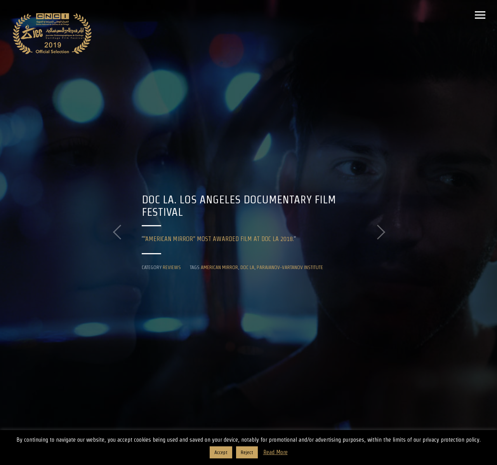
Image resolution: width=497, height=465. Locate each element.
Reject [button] (247, 452)
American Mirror (219, 267)
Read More (275, 452)
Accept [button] (221, 452)
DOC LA (247, 267)
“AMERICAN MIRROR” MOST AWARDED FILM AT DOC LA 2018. (219, 239)
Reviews (172, 267)
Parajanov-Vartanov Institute (290, 267)
